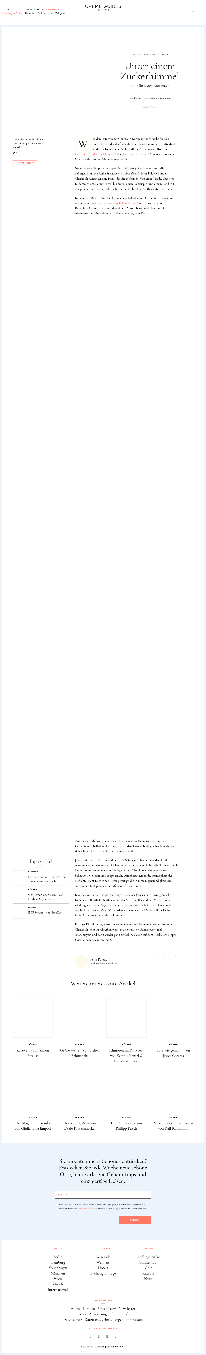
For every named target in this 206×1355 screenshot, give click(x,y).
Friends (124, 1314)
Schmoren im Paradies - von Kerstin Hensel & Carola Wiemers (126, 1055)
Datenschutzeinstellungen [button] (104, 1319)
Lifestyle (52, 10)
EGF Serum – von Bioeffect (45, 912)
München (58, 1273)
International (58, 1289)
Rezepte (34, 16)
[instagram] (99, 1337)
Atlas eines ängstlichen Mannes (117, 203)
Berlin (57, 1257)
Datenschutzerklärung (87, 1208)
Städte (10, 10)
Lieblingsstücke (16, 16)
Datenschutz (72, 1319)
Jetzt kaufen (25, 163)
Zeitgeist (65, 16)
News (148, 1278)
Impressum (134, 1319)
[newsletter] (115, 1337)
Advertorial (150, 107)
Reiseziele (103, 1257)
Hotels (103, 1268)
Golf (148, 1268)
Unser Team (107, 1308)
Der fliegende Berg (134, 154)
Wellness (102, 1262)
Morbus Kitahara (103, 154)
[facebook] (91, 1337)
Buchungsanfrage (103, 1273)
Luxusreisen (31, 10)
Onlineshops (49, 16)
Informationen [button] (103, 1300)
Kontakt (89, 1308)
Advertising (98, 1314)
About (75, 1308)
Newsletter (127, 1308)
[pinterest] (107, 1337)
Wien (58, 1278)
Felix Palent (134, 97)
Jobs (112, 1314)
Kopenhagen (57, 1268)
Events (81, 1314)
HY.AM (121, 1347)
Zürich (58, 1284)
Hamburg (58, 1262)
